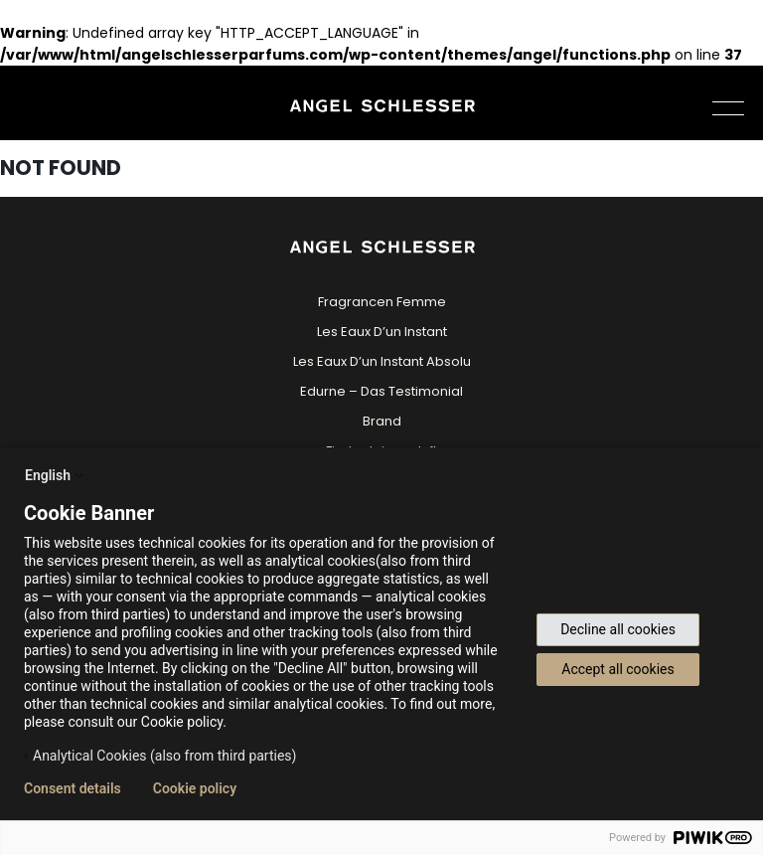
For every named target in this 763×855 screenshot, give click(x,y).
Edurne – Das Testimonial (381, 391)
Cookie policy (194, 788)
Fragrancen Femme (382, 301)
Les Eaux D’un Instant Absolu (382, 361)
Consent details (72, 788)
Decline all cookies (618, 629)
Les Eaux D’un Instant (382, 331)
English (55, 475)
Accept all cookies (617, 669)
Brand (382, 421)
